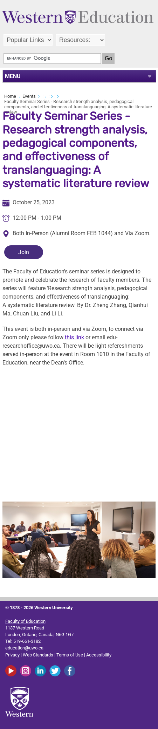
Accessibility (98, 655)
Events (29, 96)
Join (23, 252)
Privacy (12, 655)
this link (74, 337)
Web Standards (38, 655)
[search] (52, 58)
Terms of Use (69, 655)
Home (10, 96)
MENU (13, 76)
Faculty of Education (25, 621)
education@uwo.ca (24, 647)
